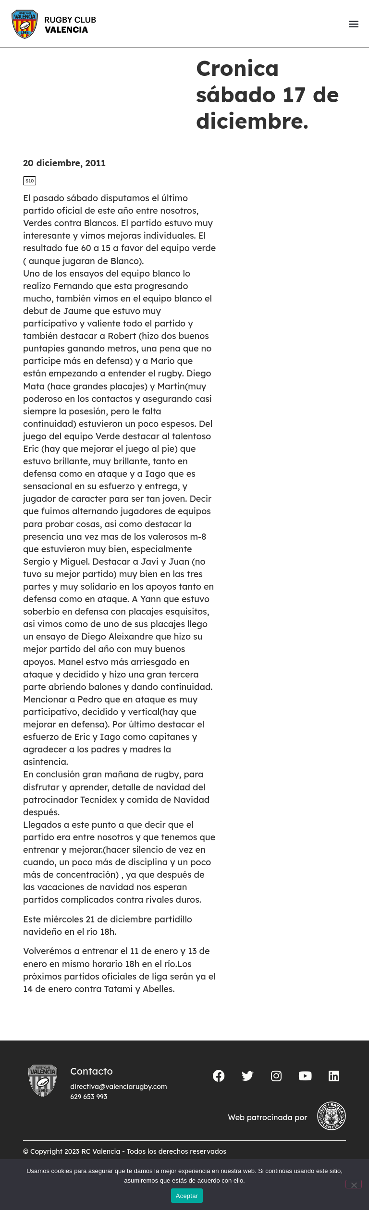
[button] (353, 24)
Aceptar (187, 1195)
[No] (353, 1184)
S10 (29, 197)
